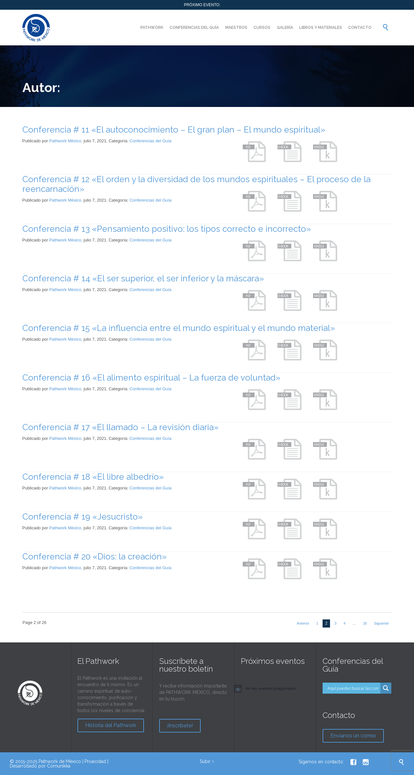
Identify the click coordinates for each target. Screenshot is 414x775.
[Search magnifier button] (385, 688)
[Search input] (353, 688)
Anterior (303, 623)
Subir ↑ (207, 761)
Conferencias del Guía (150, 140)
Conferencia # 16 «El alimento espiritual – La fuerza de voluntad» (151, 377)
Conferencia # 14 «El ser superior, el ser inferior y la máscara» (143, 278)
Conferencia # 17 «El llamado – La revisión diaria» (120, 427)
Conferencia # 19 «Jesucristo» (82, 517)
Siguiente (381, 623)
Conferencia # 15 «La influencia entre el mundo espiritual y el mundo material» (178, 328)
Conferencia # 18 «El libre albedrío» (93, 477)
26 (365, 623)
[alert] (275, 688)
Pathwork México (65, 140)
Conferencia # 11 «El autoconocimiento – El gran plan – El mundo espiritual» (173, 130)
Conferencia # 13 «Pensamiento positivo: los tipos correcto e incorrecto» (166, 229)
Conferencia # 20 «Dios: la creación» (94, 556)
